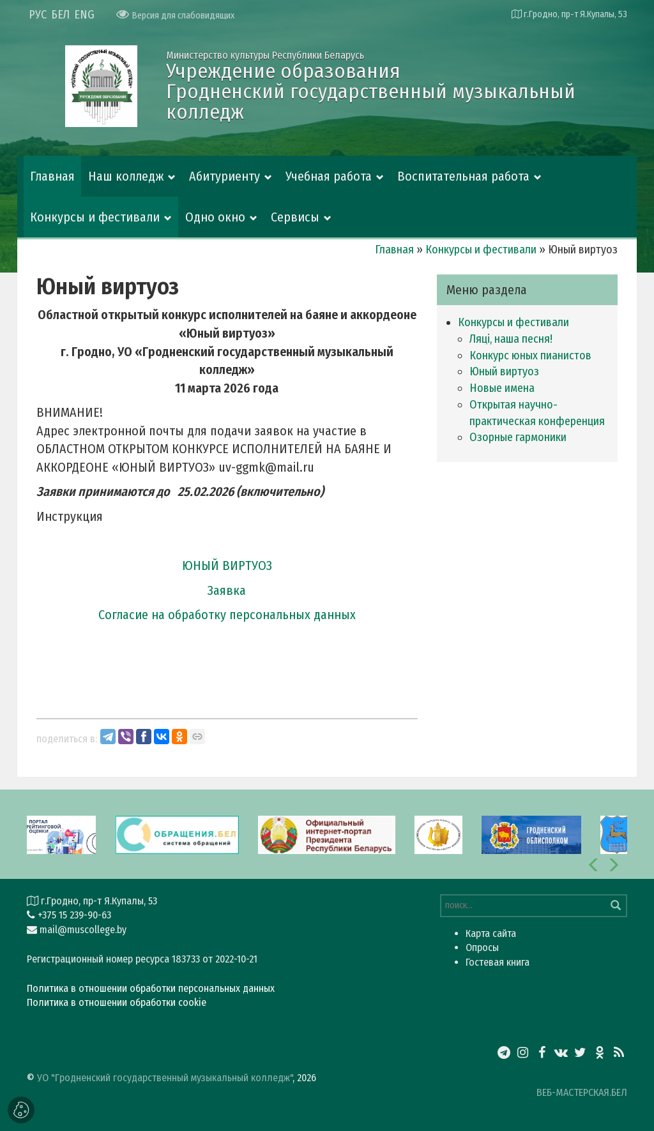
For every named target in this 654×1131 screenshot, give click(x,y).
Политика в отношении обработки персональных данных (151, 988)
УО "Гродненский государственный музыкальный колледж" (165, 1078)
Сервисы (295, 217)
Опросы (482, 947)
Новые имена (502, 388)
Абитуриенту (224, 176)
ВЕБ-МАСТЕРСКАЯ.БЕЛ (581, 1092)
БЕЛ (60, 15)
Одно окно (215, 217)
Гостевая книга (497, 962)
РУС (38, 15)
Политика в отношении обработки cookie (116, 1002)
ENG (84, 15)
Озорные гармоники (518, 437)
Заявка (227, 590)
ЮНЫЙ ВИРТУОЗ (227, 565)
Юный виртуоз (504, 371)
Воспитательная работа (463, 176)
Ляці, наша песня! (510, 339)
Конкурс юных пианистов (530, 355)
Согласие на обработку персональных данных (227, 614)
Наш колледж (126, 176)
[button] (594, 865)
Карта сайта (491, 933)
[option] (327, 834)
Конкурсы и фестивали (95, 217)
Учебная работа (328, 176)
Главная (52, 176)
